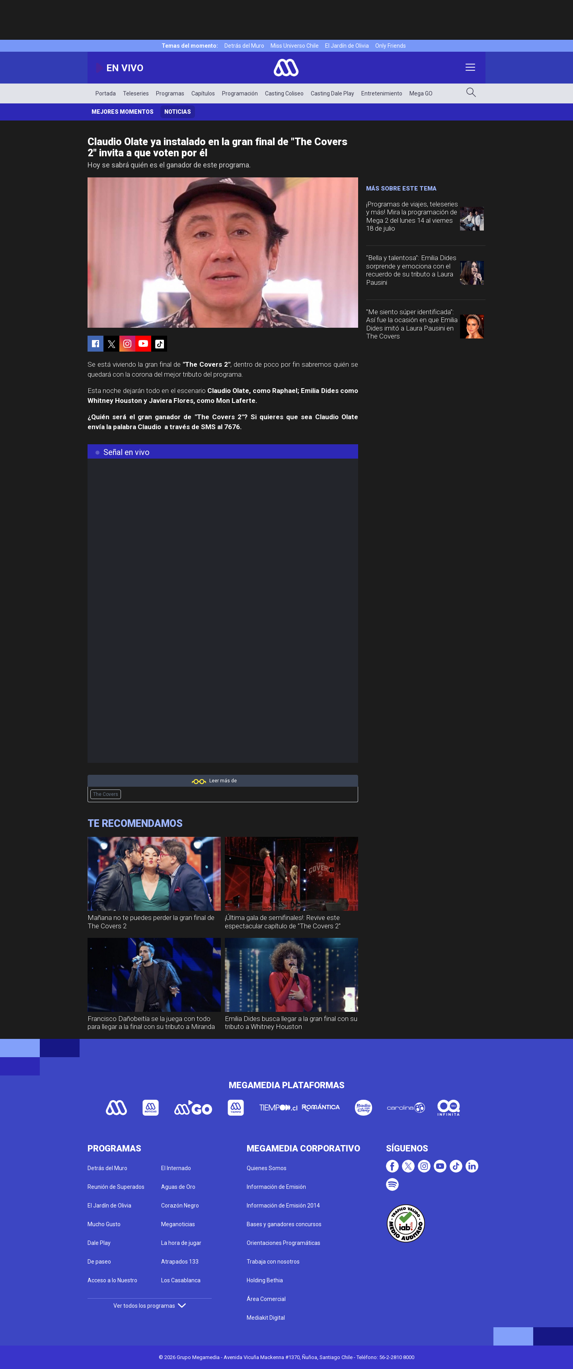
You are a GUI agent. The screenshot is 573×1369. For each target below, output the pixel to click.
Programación (240, 93)
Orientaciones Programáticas (283, 1243)
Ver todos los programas (149, 1306)
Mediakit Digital (266, 1318)
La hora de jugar (181, 1243)
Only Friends (390, 46)
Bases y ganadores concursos (284, 1224)
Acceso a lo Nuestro (112, 1280)
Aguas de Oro (178, 1187)
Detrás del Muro (244, 46)
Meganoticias (178, 1224)
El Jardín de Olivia (347, 46)
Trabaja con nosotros (273, 1261)
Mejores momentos (123, 112)
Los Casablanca (181, 1280)
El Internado (176, 1168)
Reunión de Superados (116, 1187)
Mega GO (421, 93)
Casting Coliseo (284, 93)
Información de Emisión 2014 (283, 1205)
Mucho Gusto (104, 1224)
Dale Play (99, 1243)
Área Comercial (266, 1299)
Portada (106, 93)
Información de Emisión (276, 1187)
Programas (170, 93)
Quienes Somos (266, 1168)
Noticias (177, 112)
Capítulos (203, 93)
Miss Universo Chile (295, 46)
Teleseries (136, 93)
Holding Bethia (265, 1280)
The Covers (105, 794)
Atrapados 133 (180, 1261)
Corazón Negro (180, 1205)
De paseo (99, 1261)
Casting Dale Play (332, 93)
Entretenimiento (381, 93)
